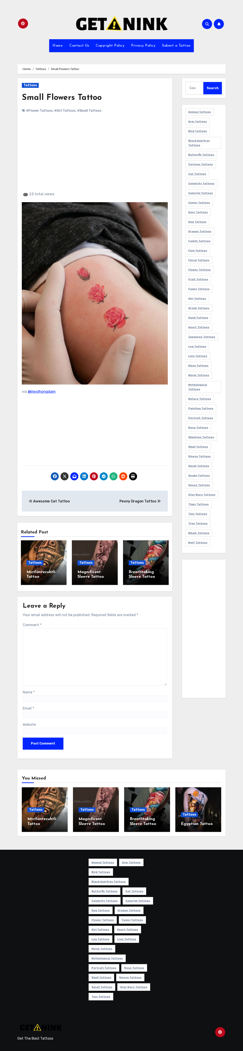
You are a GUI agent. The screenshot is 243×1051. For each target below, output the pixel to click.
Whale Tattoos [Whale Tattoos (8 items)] (198, 533)
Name (29, 691)
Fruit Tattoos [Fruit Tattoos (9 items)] (198, 279)
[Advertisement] (95, 156)
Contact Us (79, 45)
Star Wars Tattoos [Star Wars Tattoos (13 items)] (201, 494)
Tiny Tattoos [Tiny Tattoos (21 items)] (197, 513)
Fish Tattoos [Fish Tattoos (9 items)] (197, 250)
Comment (32, 624)
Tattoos (30, 85)
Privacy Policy (143, 45)
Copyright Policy (110, 45)
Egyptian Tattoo (197, 823)
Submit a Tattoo (176, 45)
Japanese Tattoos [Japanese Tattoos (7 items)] (201, 336)
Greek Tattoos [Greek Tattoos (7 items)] (198, 308)
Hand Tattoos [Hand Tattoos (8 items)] (198, 317)
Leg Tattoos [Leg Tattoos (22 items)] (197, 346)
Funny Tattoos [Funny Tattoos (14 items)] (199, 288)
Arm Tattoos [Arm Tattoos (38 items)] (197, 121)
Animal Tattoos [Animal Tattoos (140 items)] (199, 111)
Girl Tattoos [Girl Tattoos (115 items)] (197, 298)
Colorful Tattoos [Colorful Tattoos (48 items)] (200, 193)
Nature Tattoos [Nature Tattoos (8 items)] (199, 398)
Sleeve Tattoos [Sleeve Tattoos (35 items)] (199, 456)
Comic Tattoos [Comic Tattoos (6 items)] (199, 202)
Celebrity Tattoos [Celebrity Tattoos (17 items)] (201, 183)
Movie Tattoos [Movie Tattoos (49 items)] (198, 375)
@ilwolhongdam (42, 391)
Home (58, 45)
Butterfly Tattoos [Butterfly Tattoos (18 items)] (201, 154)
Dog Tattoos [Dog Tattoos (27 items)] (197, 221)
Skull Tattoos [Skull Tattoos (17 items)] (198, 446)
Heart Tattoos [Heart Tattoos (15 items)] (198, 327)
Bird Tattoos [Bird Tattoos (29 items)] (197, 131)
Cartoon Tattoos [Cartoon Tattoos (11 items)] (200, 164)
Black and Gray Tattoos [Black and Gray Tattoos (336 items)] (199, 143)
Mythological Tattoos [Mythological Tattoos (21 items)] (197, 387)
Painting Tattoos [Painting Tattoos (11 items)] (200, 408)
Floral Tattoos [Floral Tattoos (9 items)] (198, 260)
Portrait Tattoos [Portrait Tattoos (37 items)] (200, 418)
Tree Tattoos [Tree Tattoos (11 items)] (198, 523)
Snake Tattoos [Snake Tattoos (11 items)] (199, 475)
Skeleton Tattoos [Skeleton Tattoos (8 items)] (201, 437)
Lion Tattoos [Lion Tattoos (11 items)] (197, 356)
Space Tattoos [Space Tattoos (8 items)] (199, 485)
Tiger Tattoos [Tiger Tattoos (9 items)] (198, 504)
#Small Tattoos (89, 111)
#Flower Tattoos (39, 111)
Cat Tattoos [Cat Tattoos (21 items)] (197, 173)
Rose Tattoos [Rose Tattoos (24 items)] (198, 427)
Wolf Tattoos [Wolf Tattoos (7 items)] (197, 542)
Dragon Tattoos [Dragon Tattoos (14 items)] (199, 231)
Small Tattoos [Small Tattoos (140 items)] (198, 465)
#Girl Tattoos (65, 111)
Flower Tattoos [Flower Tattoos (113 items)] (199, 269)
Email (28, 707)
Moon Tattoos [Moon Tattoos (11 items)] (198, 365)
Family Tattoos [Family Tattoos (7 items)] (199, 241)
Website (29, 723)
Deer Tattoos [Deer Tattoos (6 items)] (198, 212)
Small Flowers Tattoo (63, 97)
